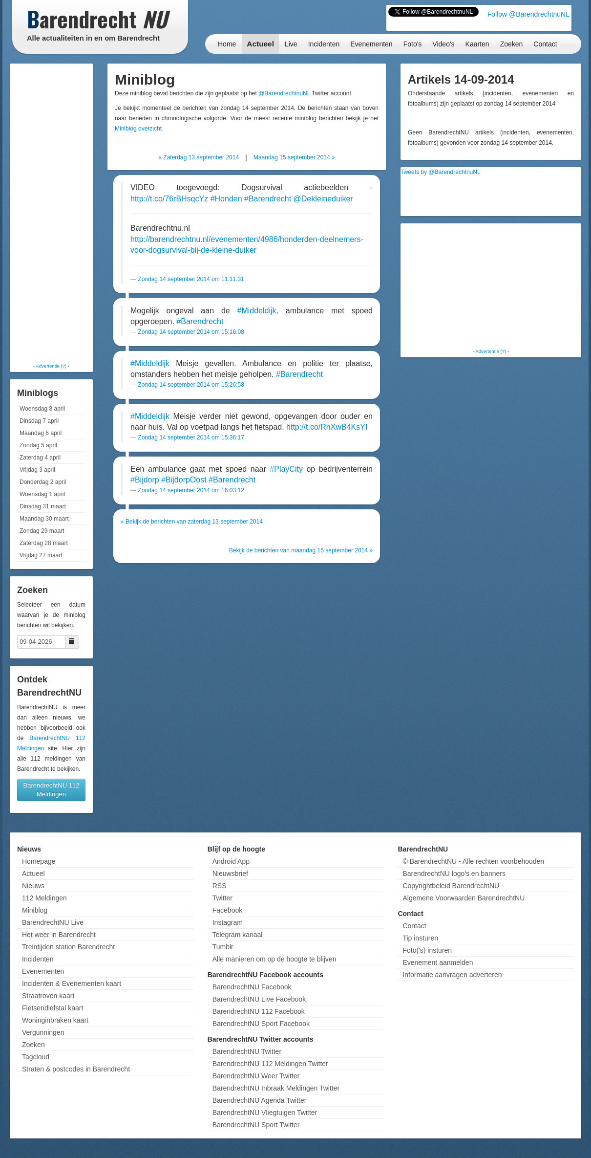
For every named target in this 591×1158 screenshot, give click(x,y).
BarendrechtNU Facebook (252, 987)
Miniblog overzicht (138, 128)
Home (227, 44)
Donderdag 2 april (43, 482)
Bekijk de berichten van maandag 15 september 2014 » (301, 550)
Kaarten (477, 44)
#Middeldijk (256, 310)
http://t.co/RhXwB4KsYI (326, 427)
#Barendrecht (267, 199)
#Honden (226, 199)
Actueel (260, 44)
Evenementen (371, 44)
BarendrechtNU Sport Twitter (256, 1125)
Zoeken (511, 44)
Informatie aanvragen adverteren (452, 975)
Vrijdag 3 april (37, 469)
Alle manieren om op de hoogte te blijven (274, 959)
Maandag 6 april (41, 433)
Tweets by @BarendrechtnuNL (441, 172)
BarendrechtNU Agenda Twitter (259, 1100)
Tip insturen (420, 938)
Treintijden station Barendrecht (68, 947)
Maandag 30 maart (44, 518)
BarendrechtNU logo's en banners (453, 873)
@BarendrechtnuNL (284, 93)
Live (291, 44)
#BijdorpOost (184, 480)
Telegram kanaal (237, 935)
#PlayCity (286, 469)
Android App (231, 861)
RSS (219, 886)
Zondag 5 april (38, 445)
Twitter (222, 898)
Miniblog (34, 910)
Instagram (227, 922)
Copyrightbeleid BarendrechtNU (450, 886)
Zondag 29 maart (42, 530)
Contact (545, 44)
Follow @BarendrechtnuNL (528, 14)
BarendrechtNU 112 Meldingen (51, 790)
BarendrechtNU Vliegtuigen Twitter (264, 1112)
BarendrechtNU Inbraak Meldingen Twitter (275, 1088)
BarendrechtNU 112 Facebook (258, 1011)
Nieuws (33, 886)
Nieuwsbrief (230, 873)
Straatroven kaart (48, 996)
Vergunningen (43, 1032)
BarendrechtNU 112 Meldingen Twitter (270, 1064)
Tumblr (222, 947)
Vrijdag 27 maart (41, 555)
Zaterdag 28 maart (44, 543)
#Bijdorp (144, 480)
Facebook (227, 910)
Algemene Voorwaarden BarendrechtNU (463, 898)
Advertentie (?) (51, 366)
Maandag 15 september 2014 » (294, 157)
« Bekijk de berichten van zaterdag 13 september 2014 (192, 521)
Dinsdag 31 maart (43, 506)
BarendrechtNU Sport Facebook (261, 1023)
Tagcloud (35, 1057)
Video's (443, 44)
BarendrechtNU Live (53, 922)
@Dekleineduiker (323, 199)
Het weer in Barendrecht (59, 935)
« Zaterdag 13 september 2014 (198, 157)
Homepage (39, 861)
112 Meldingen (44, 898)
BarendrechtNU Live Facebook (259, 999)
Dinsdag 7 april (39, 420)
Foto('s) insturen (427, 950)
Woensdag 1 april (42, 494)
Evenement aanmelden (437, 962)
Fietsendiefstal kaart (52, 1008)
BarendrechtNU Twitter (246, 1051)
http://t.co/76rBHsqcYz (169, 199)
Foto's (412, 44)
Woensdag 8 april (42, 408)
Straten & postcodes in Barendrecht (76, 1069)
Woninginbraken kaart (55, 1020)
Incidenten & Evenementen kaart (71, 983)
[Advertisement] (51, 212)
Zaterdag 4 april (40, 457)
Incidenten (324, 44)
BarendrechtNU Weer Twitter (255, 1076)
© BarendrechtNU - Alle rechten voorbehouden (473, 861)
